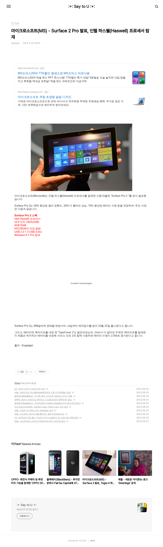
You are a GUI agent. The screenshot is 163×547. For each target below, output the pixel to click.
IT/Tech (17, 383)
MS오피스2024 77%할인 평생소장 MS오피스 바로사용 (54, 73)
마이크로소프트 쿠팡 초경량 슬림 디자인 (44, 97)
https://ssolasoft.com (28, 68)
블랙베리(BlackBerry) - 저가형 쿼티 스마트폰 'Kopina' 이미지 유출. (43, 396)
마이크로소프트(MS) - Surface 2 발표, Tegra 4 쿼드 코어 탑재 (41, 407)
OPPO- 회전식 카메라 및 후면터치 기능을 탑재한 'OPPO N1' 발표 (43, 400)
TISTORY (82, 541)
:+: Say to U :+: (81, 7)
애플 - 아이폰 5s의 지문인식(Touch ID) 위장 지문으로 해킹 (39, 421)
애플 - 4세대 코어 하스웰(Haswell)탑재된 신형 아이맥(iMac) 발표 (42, 392)
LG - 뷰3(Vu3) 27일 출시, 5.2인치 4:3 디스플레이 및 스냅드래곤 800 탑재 (46, 418)
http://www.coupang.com (30, 92)
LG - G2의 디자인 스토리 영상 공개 (29, 389)
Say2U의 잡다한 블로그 (27, 509)
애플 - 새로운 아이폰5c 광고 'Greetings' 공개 (33, 410)
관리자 (92, 541)
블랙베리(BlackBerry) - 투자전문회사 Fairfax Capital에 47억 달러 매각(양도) (47, 403)
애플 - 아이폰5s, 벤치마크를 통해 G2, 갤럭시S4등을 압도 (39, 414)
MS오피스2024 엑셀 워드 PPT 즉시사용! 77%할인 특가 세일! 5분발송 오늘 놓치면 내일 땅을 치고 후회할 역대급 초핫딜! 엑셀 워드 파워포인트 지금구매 (72, 79)
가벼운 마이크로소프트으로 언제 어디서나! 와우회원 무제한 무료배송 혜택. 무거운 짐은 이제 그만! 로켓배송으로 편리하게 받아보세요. (71, 103)
